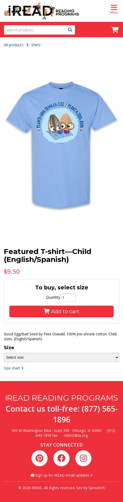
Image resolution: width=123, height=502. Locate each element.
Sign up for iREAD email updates (62, 475)
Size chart (13, 368)
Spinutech (96, 487)
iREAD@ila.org (76, 435)
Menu (114, 9)
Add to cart (61, 311)
